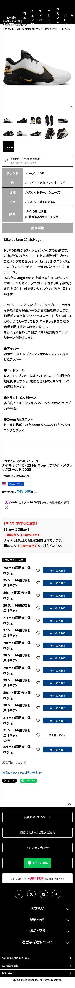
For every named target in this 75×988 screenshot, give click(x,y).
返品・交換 (37, 930)
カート (71, 20)
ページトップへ (69, 804)
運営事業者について (37, 941)
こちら (29, 201)
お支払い (37, 908)
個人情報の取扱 (10, 965)
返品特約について (14, 762)
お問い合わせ (9, 973)
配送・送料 (37, 919)
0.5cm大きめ (29, 545)
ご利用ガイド (49, 20)
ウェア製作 (32, 20)
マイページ (40, 20)
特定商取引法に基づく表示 (16, 958)
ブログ (65, 20)
